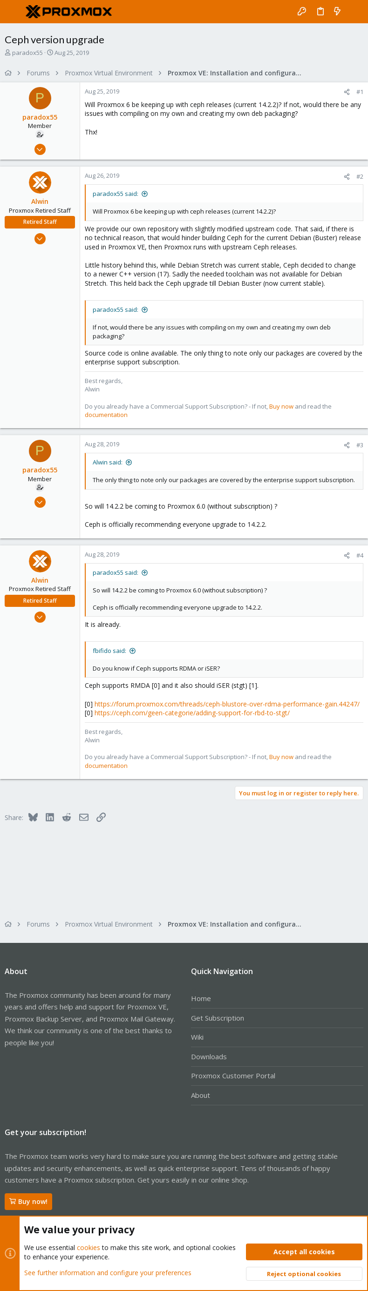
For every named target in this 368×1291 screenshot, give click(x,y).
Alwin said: (108, 462)
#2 (359, 176)
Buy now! (28, 1201)
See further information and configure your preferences (107, 1272)
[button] (14, 11)
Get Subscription (217, 1017)
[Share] (347, 91)
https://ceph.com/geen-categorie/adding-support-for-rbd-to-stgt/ (192, 712)
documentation (106, 414)
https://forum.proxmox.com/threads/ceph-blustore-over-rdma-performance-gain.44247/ (227, 703)
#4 (359, 555)
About (200, 1095)
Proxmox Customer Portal (233, 1075)
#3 (359, 445)
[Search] (354, 11)
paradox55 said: (115, 193)
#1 (359, 91)
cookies (88, 1247)
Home (201, 998)
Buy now (281, 406)
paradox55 (27, 52)
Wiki (197, 1037)
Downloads (209, 1056)
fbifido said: (109, 650)
